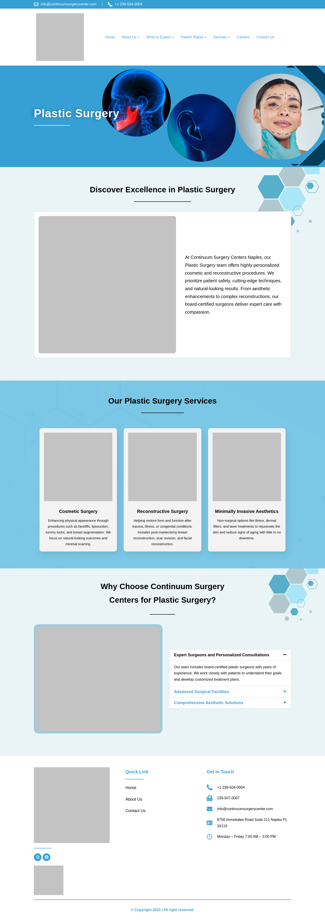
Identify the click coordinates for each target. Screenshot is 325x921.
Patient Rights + (193, 37)
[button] (130, 37)
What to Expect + (160, 37)
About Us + (131, 37)
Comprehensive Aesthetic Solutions (208, 703)
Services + (221, 37)
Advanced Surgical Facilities (201, 691)
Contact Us (265, 37)
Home (110, 37)
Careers (243, 37)
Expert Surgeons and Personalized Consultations (221, 655)
